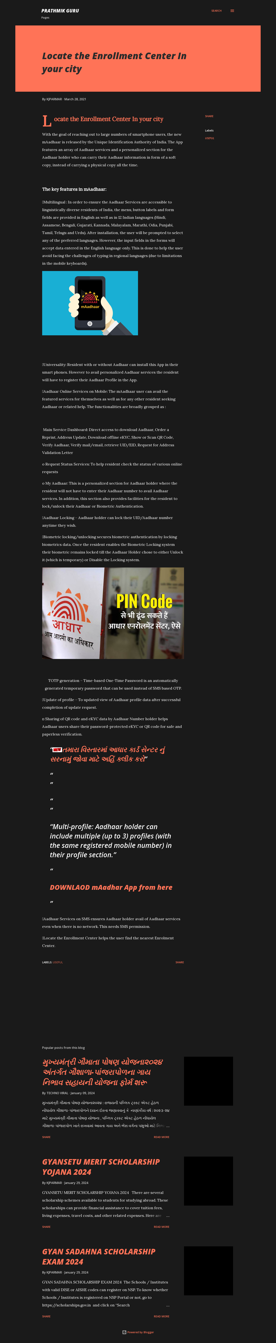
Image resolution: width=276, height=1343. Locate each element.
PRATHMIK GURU (60, 10)
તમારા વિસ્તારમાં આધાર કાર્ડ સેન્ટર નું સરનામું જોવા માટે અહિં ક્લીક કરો (107, 754)
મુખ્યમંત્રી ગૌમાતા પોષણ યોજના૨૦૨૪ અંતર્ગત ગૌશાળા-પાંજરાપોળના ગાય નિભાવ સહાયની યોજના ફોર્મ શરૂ (102, 1071)
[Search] (216, 10)
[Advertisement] (107, 998)
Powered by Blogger (138, 1332)
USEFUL (209, 138)
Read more (161, 1137)
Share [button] (209, 116)
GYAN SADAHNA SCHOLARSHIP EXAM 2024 (98, 1256)
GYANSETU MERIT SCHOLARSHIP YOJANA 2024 (101, 1166)
